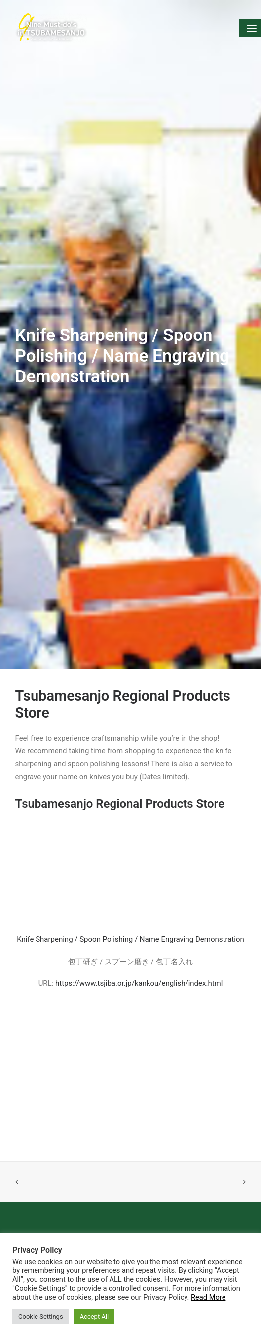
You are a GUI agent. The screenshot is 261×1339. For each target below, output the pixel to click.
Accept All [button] (94, 1316)
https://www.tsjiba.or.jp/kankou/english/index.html (139, 963)
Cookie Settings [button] (40, 1316)
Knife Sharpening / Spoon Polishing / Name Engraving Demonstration (130, 919)
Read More (208, 1297)
